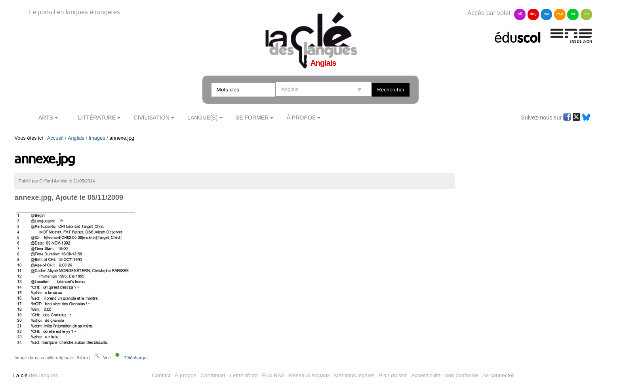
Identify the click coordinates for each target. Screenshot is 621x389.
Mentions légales (354, 375)
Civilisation (151, 117)
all (520, 13)
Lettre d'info (244, 375)
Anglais (76, 138)
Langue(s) (202, 117)
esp (559, 13)
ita (573, 13)
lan (586, 13)
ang (533, 13)
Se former (252, 117)
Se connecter (498, 375)
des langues (35, 375)
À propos (185, 375)
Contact (161, 375)
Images (97, 138)
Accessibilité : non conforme (444, 375)
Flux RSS (273, 375)
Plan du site (393, 375)
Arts (45, 117)
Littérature (97, 117)
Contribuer (212, 375)
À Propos (301, 117)
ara (546, 13)
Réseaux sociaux (309, 375)
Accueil (55, 138)
